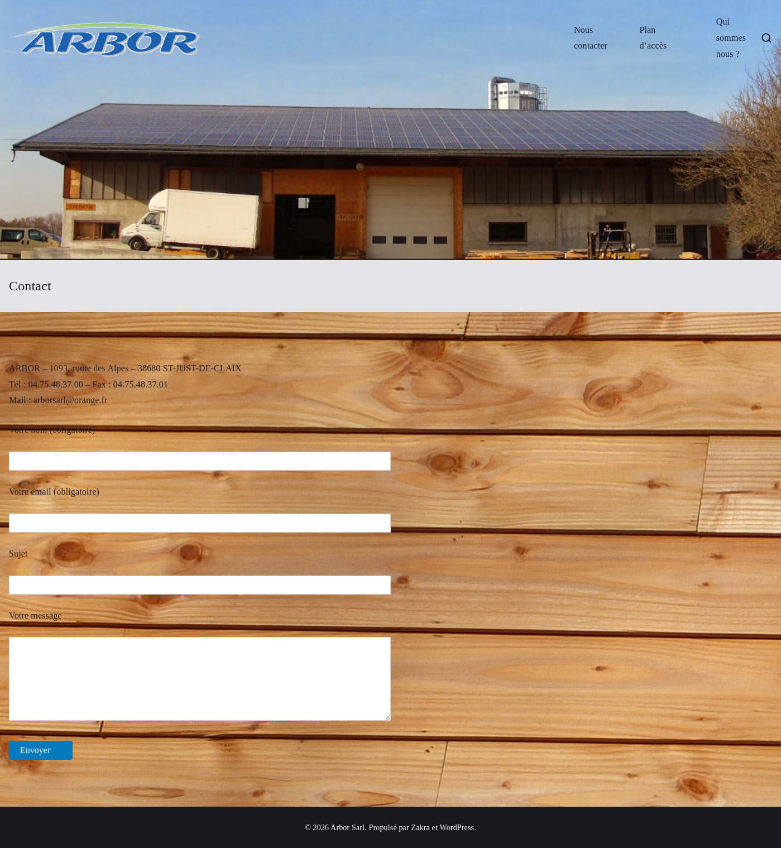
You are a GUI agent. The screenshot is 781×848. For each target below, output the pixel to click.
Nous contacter (590, 38)
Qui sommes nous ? (731, 38)
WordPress (456, 827)
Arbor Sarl (347, 827)
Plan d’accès (653, 38)
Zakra (420, 827)
